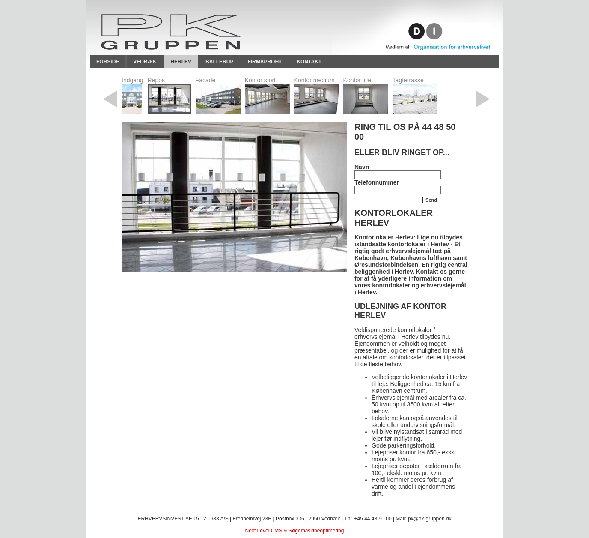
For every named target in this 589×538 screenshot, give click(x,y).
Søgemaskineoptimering (316, 531)
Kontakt (309, 62)
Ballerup (219, 62)
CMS (277, 531)
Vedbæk (144, 62)
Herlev (180, 62)
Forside (107, 62)
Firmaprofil (265, 62)
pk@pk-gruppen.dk (430, 519)
